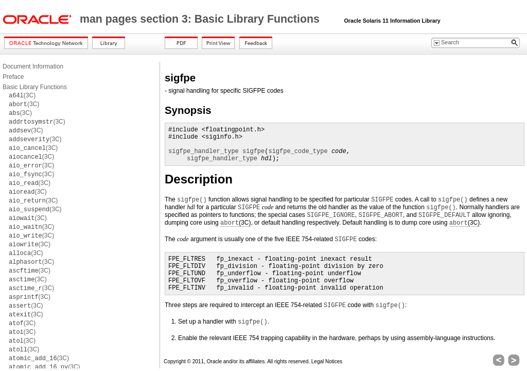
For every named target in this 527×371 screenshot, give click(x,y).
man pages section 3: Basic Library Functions (201, 19)
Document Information (33, 66)
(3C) (22, 95)
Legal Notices (327, 361)
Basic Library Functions (35, 87)
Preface (13, 76)
